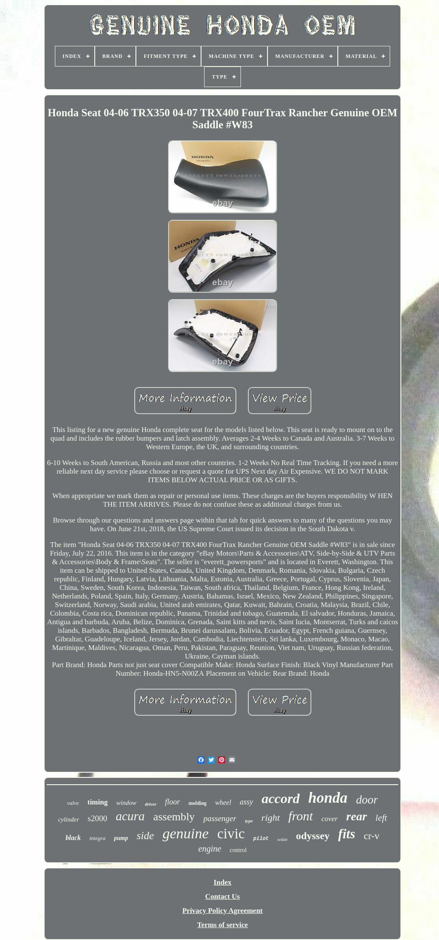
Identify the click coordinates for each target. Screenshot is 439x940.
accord (281, 798)
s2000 (97, 818)
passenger (219, 818)
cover (330, 819)
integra (97, 838)
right (271, 817)
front (301, 816)
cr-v (371, 836)
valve (73, 803)
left (381, 818)
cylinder (68, 819)
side (145, 835)
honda (327, 797)
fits (346, 833)
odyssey (313, 835)
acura (130, 816)
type (249, 820)
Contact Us (222, 896)
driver (150, 804)
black (73, 837)
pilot (261, 839)
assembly (174, 816)
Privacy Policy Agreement (222, 911)
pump (121, 838)
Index (222, 882)
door (367, 799)
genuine (185, 833)
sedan (282, 839)
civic (231, 833)
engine (209, 848)
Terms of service (222, 925)
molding (198, 803)
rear (356, 816)
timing (97, 802)
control (238, 850)
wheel (223, 802)
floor (172, 802)
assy (246, 802)
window (126, 802)
